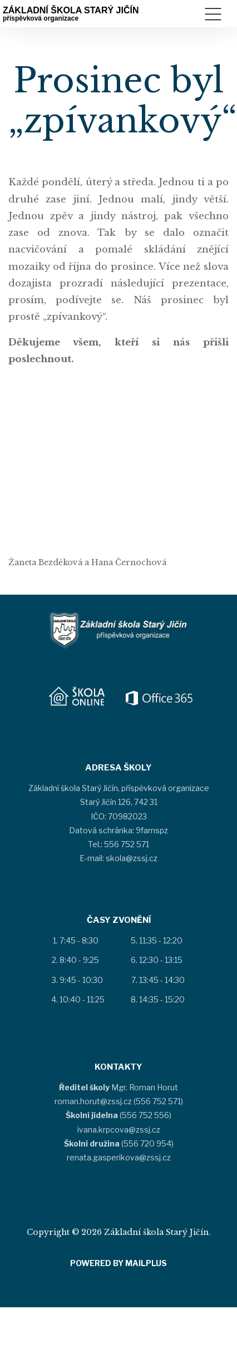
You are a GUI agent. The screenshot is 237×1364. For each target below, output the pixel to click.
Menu (213, 14)
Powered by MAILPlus (118, 1263)
